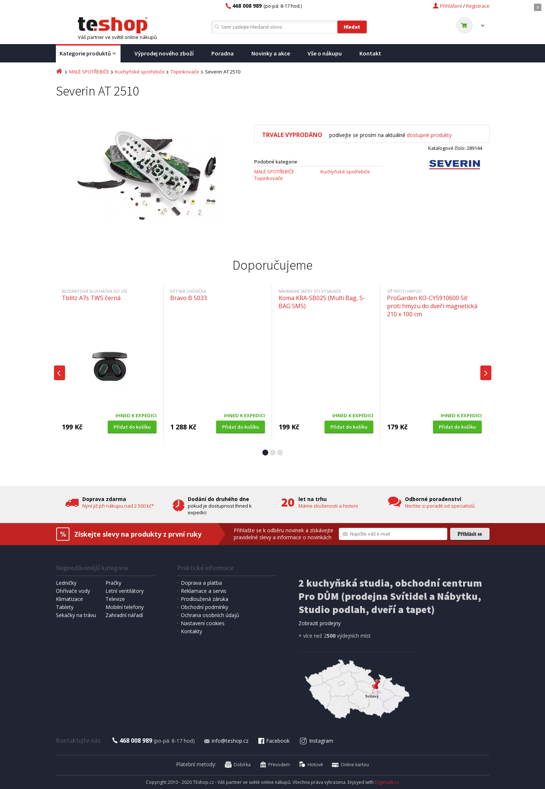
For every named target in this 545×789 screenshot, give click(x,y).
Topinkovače (185, 71)
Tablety (64, 607)
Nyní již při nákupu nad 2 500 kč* (118, 505)
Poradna (222, 53)
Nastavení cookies (203, 623)
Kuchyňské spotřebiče (140, 71)
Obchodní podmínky (204, 607)
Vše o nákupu (325, 53)
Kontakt (370, 53)
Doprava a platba (201, 582)
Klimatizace (69, 598)
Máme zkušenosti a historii (328, 505)
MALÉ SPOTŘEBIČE (89, 71)
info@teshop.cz (226, 740)
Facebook (273, 740)
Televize (115, 598)
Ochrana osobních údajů (210, 615)
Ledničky (66, 582)
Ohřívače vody (73, 590)
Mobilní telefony (124, 607)
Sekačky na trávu (76, 615)
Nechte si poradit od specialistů (440, 505)
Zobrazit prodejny (319, 623)
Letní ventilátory (124, 590)
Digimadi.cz (387, 782)
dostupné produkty (429, 135)
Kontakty (191, 631)
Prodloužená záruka (204, 598)
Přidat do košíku (132, 427)
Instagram (316, 740)
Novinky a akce (270, 53)
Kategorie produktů (88, 54)
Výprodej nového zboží (164, 53)
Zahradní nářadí (124, 615)
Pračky (113, 582)
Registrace (478, 6)
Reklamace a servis (203, 590)
